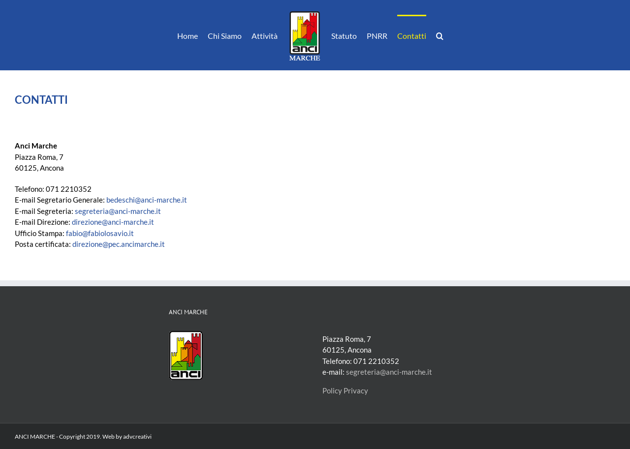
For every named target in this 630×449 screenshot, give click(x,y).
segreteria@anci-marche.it (118, 211)
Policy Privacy (345, 390)
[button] (439, 35)
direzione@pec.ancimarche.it (118, 243)
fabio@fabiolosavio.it (100, 233)
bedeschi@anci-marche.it (146, 199)
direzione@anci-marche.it (113, 221)
